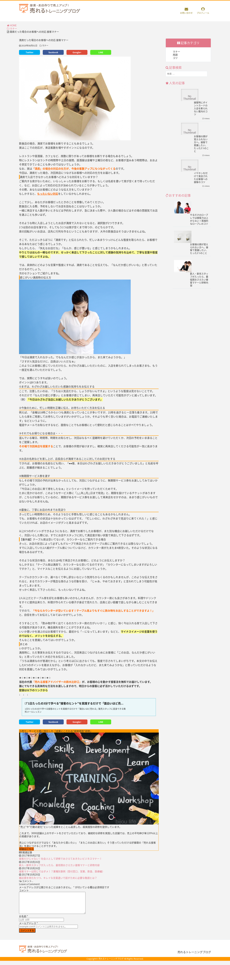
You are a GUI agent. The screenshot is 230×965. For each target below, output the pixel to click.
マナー (12, 28)
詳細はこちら (26, 849)
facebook (53, 52)
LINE (100, 52)
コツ (175, 58)
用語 (175, 54)
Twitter (29, 52)
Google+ (77, 52)
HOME (12, 25)
